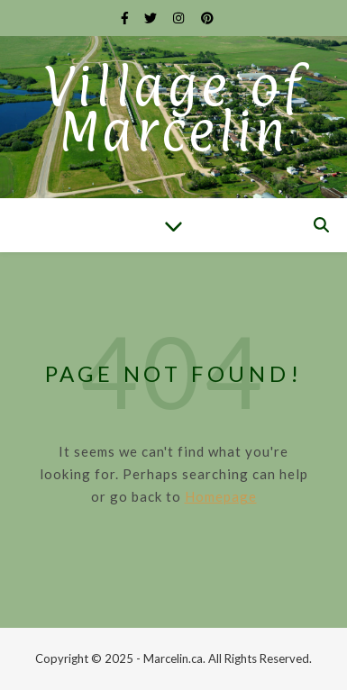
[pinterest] (207, 17)
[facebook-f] (126, 17)
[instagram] (180, 17)
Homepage (221, 496)
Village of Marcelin (173, 109)
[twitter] (152, 17)
